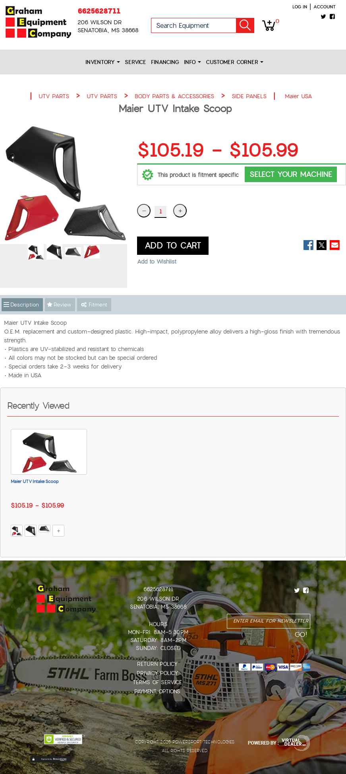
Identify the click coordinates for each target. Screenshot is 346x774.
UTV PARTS (54, 96)
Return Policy (157, 664)
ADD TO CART (173, 246)
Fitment (94, 304)
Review (62, 304)
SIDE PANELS (249, 96)
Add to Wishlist (156, 261)
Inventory (102, 62)
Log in (299, 7)
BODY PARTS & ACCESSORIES (174, 96)
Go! (245, 25)
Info (192, 62)
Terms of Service (157, 682)
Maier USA (298, 96)
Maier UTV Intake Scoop (34, 481)
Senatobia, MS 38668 (158, 606)
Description (24, 304)
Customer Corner (234, 62)
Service (135, 62)
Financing (165, 62)
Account (324, 7)
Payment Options (157, 691)
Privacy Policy (157, 673)
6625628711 (98, 11)
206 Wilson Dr (158, 599)
